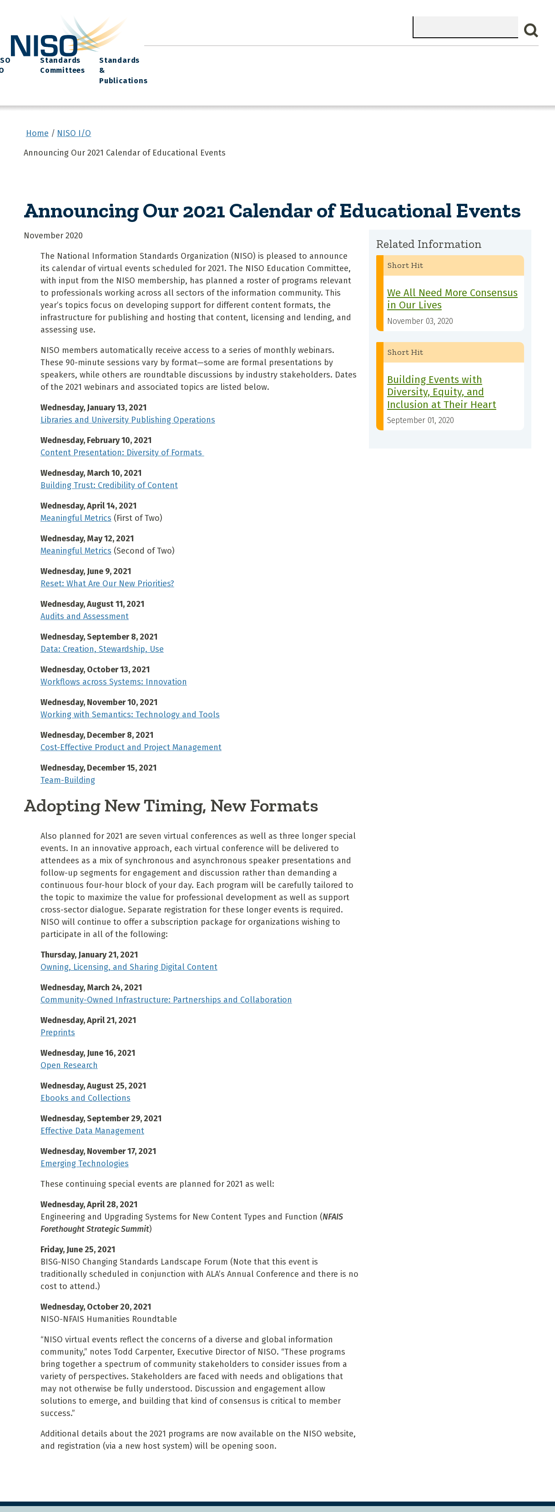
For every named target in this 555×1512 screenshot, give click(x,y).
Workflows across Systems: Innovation (113, 662)
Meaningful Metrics (75, 499)
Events (336, 54)
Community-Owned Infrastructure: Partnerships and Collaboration (166, 980)
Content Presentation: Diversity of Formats (122, 433)
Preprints (57, 1013)
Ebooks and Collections (85, 1079)
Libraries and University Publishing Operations (127, 400)
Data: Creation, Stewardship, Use (102, 630)
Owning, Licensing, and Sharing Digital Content (128, 947)
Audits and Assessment (84, 597)
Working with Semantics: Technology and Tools (130, 695)
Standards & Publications (498, 59)
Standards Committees (426, 59)
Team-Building (67, 761)
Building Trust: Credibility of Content (109, 466)
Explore (298, 54)
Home (160, 54)
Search (531, 30)
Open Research (69, 1046)
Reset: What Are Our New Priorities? (107, 564)
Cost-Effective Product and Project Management (131, 728)
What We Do (204, 54)
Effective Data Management (92, 1111)
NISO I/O (377, 54)
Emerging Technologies (84, 1144)
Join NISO (255, 54)
